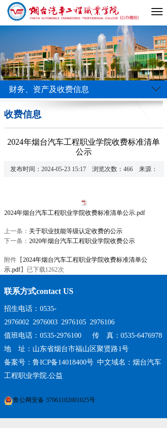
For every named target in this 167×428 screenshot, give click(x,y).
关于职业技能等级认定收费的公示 (75, 231)
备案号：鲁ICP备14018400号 (49, 362)
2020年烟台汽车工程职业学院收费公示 (82, 241)
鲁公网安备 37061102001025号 (54, 400)
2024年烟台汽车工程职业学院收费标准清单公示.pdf (74, 213)
